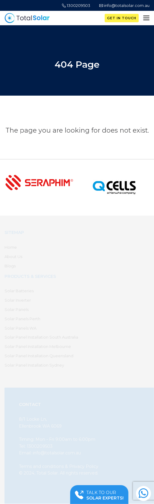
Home (11, 247)
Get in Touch (121, 18)
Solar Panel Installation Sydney (34, 365)
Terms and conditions (41, 466)
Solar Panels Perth (22, 318)
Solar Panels (17, 309)
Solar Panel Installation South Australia (41, 337)
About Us (13, 256)
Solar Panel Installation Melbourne (38, 346)
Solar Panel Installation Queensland (39, 355)
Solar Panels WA (20, 328)
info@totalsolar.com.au (124, 5)
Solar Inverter (18, 300)
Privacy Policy (83, 466)
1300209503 (76, 5)
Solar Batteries (19, 290)
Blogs (10, 265)
